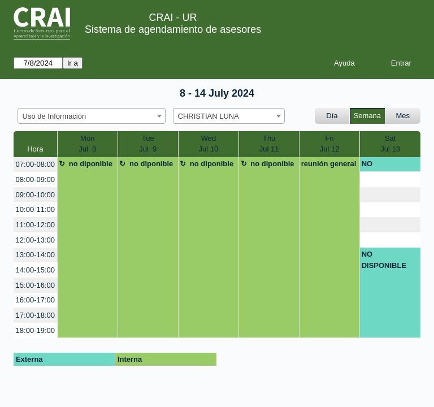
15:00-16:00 (35, 285)
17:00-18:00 (35, 315)
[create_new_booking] (390, 179)
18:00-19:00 (35, 330)
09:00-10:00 (35, 194)
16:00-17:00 (35, 300)
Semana (367, 115)
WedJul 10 (209, 144)
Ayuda (344, 63)
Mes (403, 115)
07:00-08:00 (35, 164)
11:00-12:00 (35, 224)
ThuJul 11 (269, 144)
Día (331, 115)
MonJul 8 (87, 144)
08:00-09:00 (35, 179)
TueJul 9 (148, 144)
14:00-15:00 (35, 270)
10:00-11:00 (35, 209)
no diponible (90, 163)
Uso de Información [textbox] (54, 116)
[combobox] (92, 116)
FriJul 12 (330, 144)
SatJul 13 (390, 144)
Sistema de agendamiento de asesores (173, 29)
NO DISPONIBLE (384, 165)
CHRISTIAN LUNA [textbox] (208, 116)
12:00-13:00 (35, 240)
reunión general (329, 163)
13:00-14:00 (35, 254)
